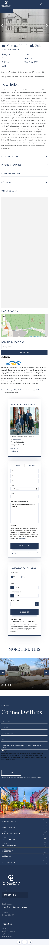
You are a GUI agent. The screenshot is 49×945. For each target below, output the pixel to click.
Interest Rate (15, 596)
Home (3, 385)
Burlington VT (9, 817)
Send (13, 767)
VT (15, 385)
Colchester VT (9, 840)
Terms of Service (15, 549)
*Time (12, 489)
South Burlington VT (12, 828)
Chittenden (21, 385)
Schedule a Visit (31, 460)
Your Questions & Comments (19, 496)
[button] (3, 25)
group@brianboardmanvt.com (17, 902)
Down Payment (15, 587)
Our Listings (14, 446)
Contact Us (14, 444)
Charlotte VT (8, 834)
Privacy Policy (22, 534)
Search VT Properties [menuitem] (8, 926)
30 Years (14, 572)
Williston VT (8, 846)
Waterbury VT (8, 857)
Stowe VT (6, 852)
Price (12, 579)
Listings (9, 385)
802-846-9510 (17, 435)
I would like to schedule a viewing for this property (24, 508)
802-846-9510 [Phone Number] (9, 891)
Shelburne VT (8, 822)
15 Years (23, 572)
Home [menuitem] (4, 924)
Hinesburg (30, 385)
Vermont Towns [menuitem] (7, 932)
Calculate (24, 607)
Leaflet (30, 337)
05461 (38, 385)
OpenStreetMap (37, 337)
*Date (12, 481)
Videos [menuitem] (4, 934)
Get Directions (38, 348)
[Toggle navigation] (46, 4)
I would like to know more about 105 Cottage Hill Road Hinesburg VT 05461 (24, 739)
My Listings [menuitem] (5, 929)
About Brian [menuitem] (6, 937)
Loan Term (14, 568)
